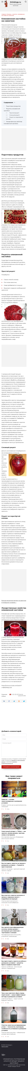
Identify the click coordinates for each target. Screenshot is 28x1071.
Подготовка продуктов (13, 106)
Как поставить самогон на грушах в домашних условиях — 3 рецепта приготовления (13, 865)
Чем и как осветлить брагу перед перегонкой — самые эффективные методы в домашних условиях (13, 994)
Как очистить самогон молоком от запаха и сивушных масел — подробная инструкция (13, 897)
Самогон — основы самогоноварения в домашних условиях (11, 801)
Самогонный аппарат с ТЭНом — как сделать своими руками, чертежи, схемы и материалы (13, 833)
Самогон (14, 14)
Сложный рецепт (14, 115)
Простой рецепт (14, 113)
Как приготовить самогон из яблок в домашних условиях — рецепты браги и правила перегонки (13, 962)
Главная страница (6, 14)
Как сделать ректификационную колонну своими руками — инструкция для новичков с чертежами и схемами (12, 930)
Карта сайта (4, 1046)
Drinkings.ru (15, 2)
